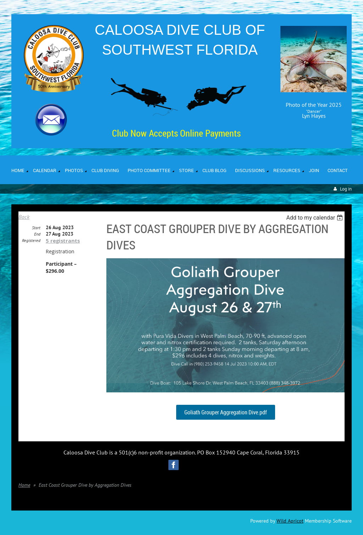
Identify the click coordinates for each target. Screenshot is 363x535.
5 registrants (63, 240)
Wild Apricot (290, 521)
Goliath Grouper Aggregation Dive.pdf (225, 412)
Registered (31, 240)
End (37, 234)
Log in (346, 189)
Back (23, 216)
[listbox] (315, 217)
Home (24, 485)
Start (36, 227)
